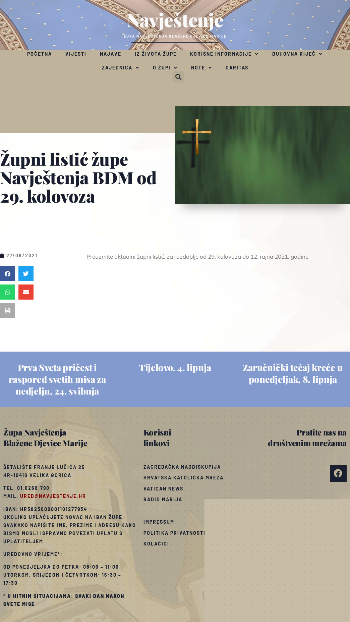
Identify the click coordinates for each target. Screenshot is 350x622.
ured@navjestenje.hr (53, 496)
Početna (39, 54)
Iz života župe (156, 54)
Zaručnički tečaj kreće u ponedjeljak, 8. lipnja (293, 373)
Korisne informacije (224, 54)
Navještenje (175, 19)
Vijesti (75, 54)
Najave (110, 54)
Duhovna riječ (297, 54)
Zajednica (120, 67)
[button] (178, 77)
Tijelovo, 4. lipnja (175, 367)
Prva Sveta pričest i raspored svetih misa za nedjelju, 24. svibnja (57, 379)
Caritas (237, 67)
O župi (165, 67)
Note (201, 67)
